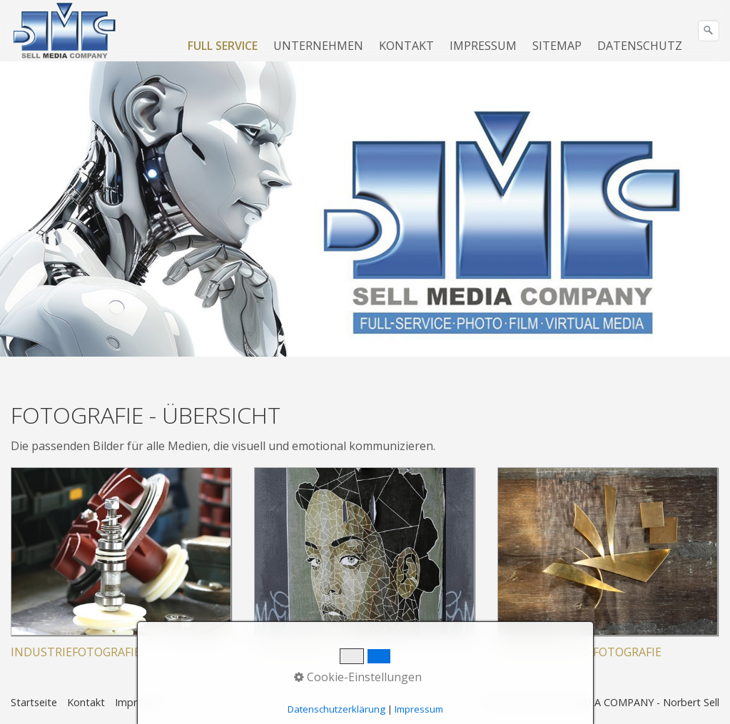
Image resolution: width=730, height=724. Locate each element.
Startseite (34, 702)
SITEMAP (557, 45)
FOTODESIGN (290, 652)
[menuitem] (223, 45)
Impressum (141, 702)
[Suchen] (709, 31)
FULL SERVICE (223, 45)
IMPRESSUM (483, 45)
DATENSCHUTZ (639, 45)
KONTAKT (406, 45)
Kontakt (86, 702)
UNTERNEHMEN (318, 45)
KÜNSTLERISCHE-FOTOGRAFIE (579, 652)
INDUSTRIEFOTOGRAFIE (76, 652)
